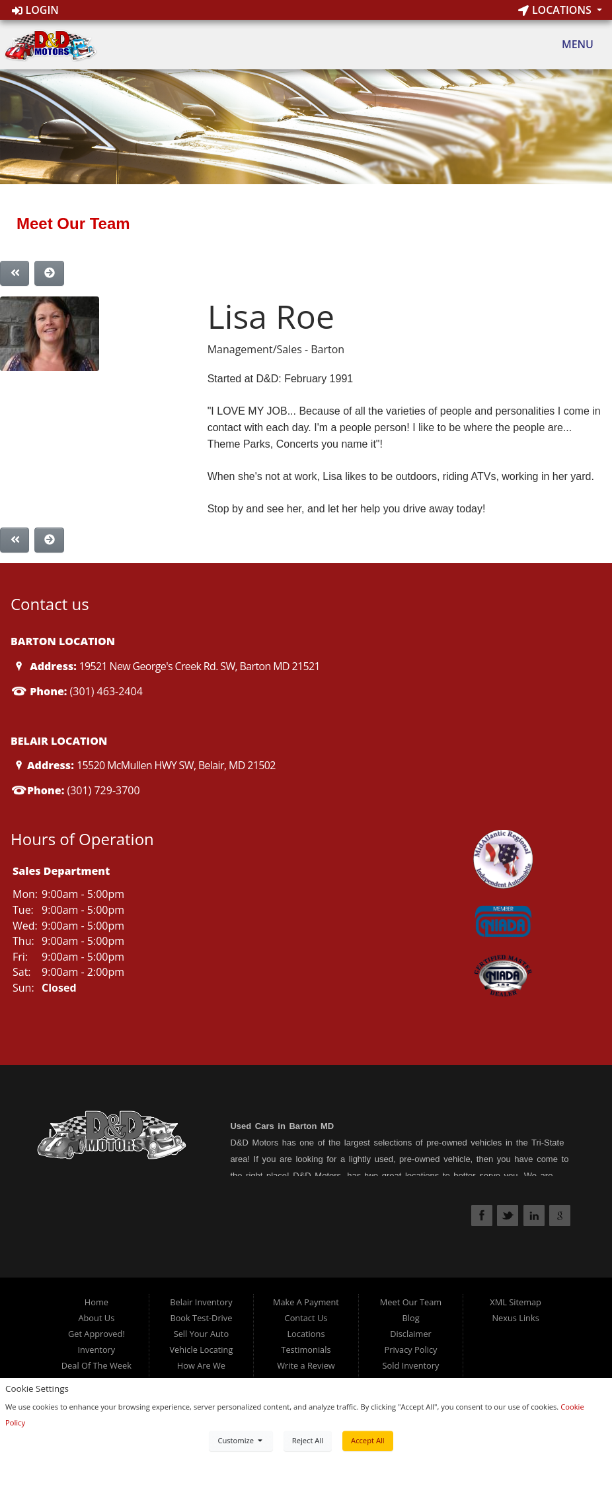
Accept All (368, 1440)
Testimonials (305, 1349)
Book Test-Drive (201, 1318)
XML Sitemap (515, 1302)
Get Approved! (96, 1334)
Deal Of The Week (96, 1365)
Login (35, 10)
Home (96, 1302)
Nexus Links (515, 1318)
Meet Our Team (410, 1302)
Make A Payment (306, 1302)
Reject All (307, 1440)
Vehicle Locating (201, 1349)
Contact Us (306, 1318)
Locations (556, 10)
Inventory (96, 1349)
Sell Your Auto (201, 1334)
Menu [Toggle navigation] (570, 45)
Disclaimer (411, 1334)
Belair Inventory (201, 1302)
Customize (240, 1440)
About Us (96, 1318)
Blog (410, 1318)
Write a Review (306, 1365)
